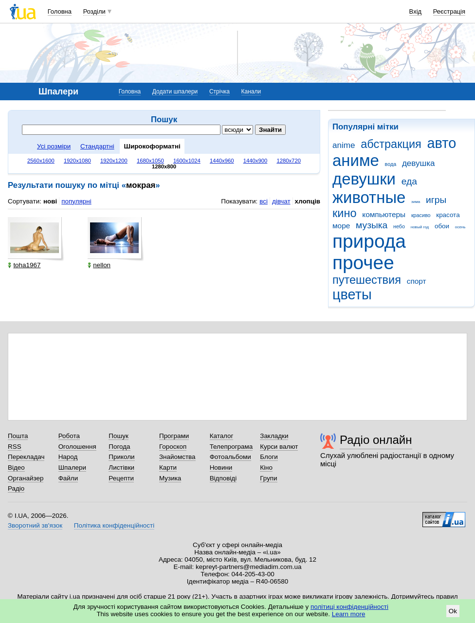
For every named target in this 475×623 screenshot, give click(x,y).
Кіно (266, 467)
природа (369, 241)
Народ (68, 456)
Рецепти (121, 478)
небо (399, 226)
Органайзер (25, 478)
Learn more (348, 614)
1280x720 (288, 161)
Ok (453, 611)
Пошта (18, 436)
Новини (221, 467)
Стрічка (219, 91)
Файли (68, 478)
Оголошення (77, 446)
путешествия (366, 280)
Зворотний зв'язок (35, 525)
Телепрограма (231, 446)
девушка (418, 163)
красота (447, 215)
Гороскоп (172, 446)
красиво (421, 215)
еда (409, 181)
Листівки (121, 467)
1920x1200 (114, 161)
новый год (420, 227)
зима (415, 202)
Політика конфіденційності (114, 525)
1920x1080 (77, 161)
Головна (60, 11)
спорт (416, 281)
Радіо (16, 488)
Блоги (269, 456)
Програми (174, 436)
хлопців (307, 201)
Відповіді (223, 478)
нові (50, 201)
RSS (14, 446)
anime (343, 145)
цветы (352, 294)
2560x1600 (41, 161)
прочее (363, 262)
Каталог (222, 436)
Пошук (118, 436)
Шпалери (72, 467)
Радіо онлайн (376, 439)
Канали (251, 91)
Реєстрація (449, 11)
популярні (76, 201)
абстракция (391, 144)
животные (368, 197)
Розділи (94, 11)
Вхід (415, 11)
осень (460, 227)
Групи (268, 478)
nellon (99, 265)
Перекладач (26, 456)
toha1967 (24, 265)
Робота (69, 436)
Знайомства (177, 456)
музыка (371, 225)
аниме (355, 160)
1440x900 (255, 161)
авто (442, 143)
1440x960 (222, 161)
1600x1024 (187, 161)
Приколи (121, 456)
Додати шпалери (175, 91)
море (341, 225)
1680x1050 (150, 161)
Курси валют (279, 446)
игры (436, 200)
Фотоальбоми (230, 456)
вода (391, 164)
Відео (16, 467)
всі (263, 201)
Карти (168, 467)
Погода (119, 446)
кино (344, 213)
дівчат (281, 201)
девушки (364, 179)
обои (442, 226)
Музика (170, 478)
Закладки (274, 436)
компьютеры (383, 214)
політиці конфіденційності (349, 606)
